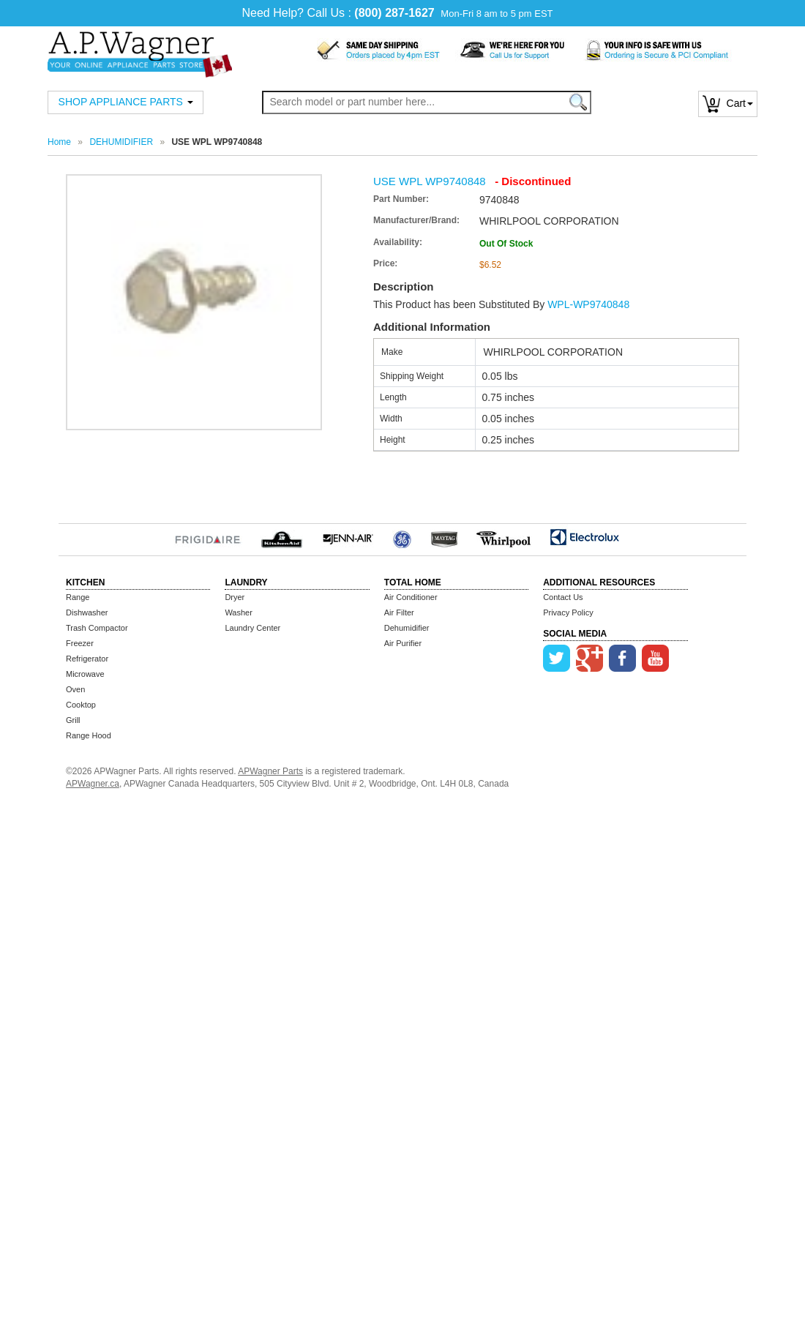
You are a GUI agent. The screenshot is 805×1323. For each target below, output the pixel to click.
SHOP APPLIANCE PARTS (126, 102)
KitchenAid (281, 537)
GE (402, 537)
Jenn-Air (348, 537)
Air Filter (399, 612)
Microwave (85, 674)
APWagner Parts (270, 771)
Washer (238, 612)
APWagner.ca (92, 784)
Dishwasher (87, 612)
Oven (75, 689)
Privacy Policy (568, 612)
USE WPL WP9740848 (429, 181)
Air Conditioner (411, 597)
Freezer (80, 643)
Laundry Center (252, 627)
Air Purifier (403, 643)
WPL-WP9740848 (588, 304)
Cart (728, 103)
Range (77, 597)
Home (59, 142)
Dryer (234, 597)
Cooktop (81, 704)
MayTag (444, 537)
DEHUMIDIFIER (121, 142)
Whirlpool (504, 537)
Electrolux (584, 537)
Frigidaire (207, 537)
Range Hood (88, 735)
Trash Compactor (97, 627)
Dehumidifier (407, 627)
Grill (73, 720)
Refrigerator (87, 658)
